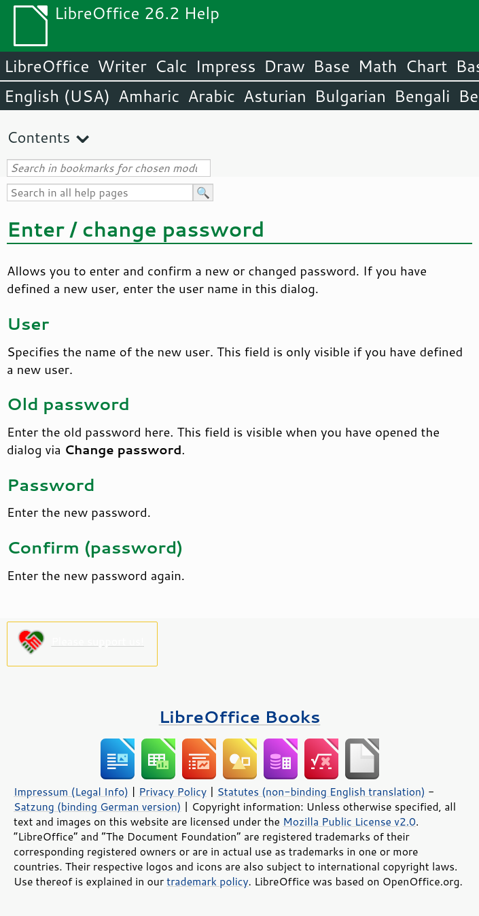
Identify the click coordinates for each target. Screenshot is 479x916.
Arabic (211, 95)
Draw (284, 66)
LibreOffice (46, 66)
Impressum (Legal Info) (71, 791)
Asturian (274, 95)
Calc (171, 66)
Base (331, 66)
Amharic (148, 95)
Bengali (422, 95)
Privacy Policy (173, 791)
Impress (226, 66)
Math (377, 66)
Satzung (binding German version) (97, 806)
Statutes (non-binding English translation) (321, 791)
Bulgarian (350, 95)
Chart (426, 66)
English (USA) (57, 95)
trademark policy (207, 881)
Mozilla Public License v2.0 (349, 821)
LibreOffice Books (240, 716)
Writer (121, 66)
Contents (38, 137)
